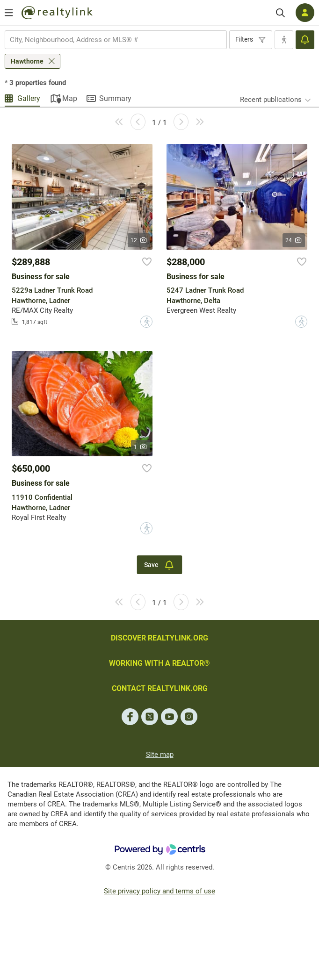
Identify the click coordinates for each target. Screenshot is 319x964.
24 (294, 240)
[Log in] (305, 12)
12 (139, 240)
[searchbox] (110, 40)
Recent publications (271, 99)
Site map (160, 754)
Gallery (28, 98)
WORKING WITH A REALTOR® (159, 663)
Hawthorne (27, 61)
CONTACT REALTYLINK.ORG (160, 688)
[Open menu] (9, 12)
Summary (115, 98)
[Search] (280, 13)
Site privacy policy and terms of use (159, 891)
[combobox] (116, 39)
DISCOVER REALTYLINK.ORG (159, 637)
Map (69, 98)
